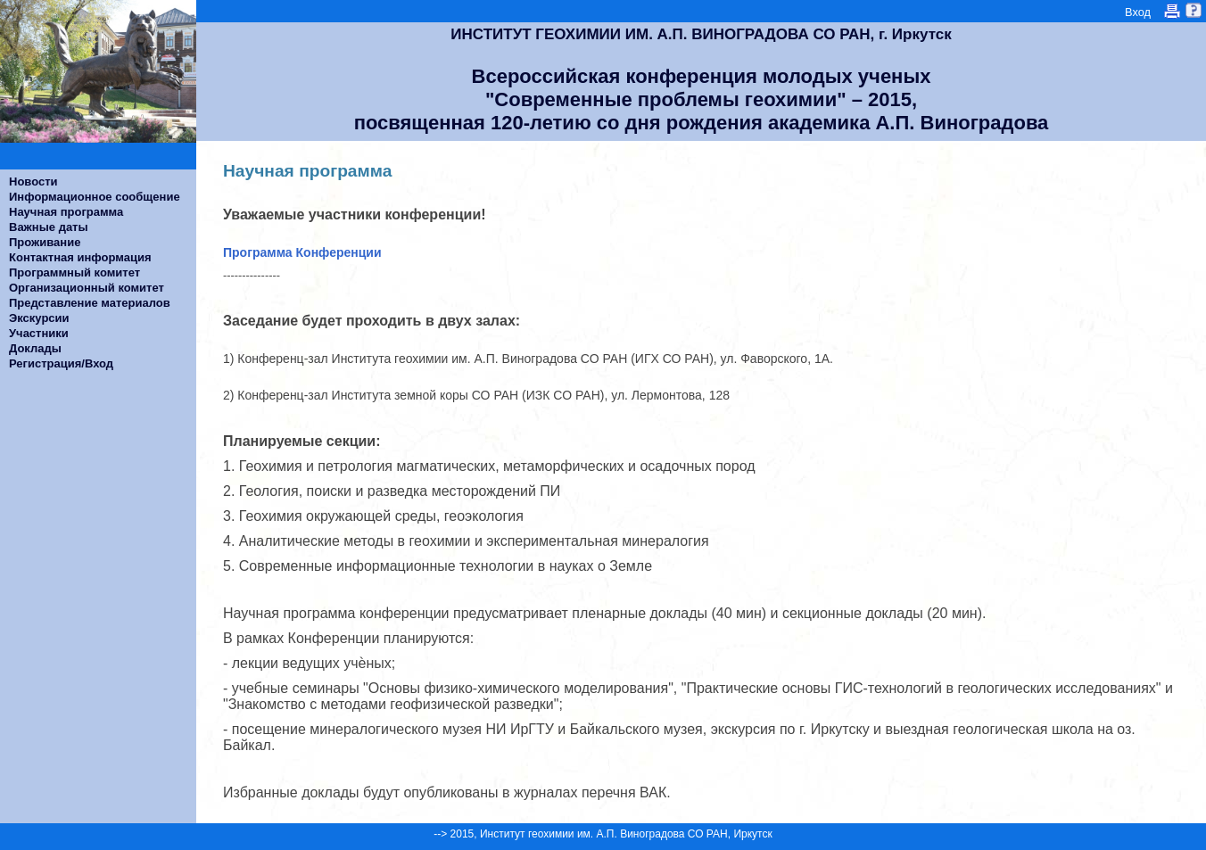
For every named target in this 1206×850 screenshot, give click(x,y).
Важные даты (48, 227)
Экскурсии (39, 318)
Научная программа (66, 212)
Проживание (44, 242)
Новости (33, 181)
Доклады (35, 348)
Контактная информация (80, 257)
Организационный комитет (86, 287)
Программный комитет (74, 272)
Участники (39, 333)
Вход (1138, 12)
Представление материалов (89, 302)
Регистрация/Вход (61, 363)
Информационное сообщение (94, 196)
